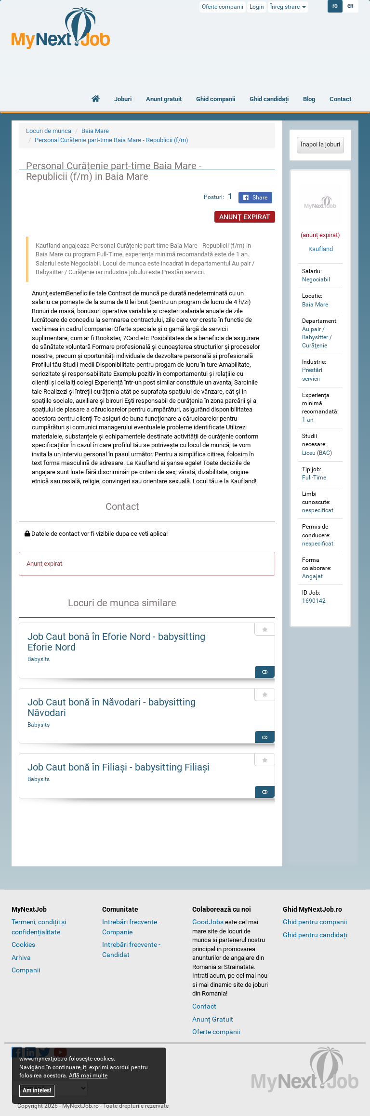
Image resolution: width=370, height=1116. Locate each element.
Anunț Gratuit (212, 1019)
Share (255, 197)
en (350, 6)
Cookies (23, 944)
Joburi (123, 99)
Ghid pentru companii (315, 922)
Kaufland (320, 248)
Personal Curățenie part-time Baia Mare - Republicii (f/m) (111, 140)
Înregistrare (288, 6)
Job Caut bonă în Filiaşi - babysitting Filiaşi (118, 767)
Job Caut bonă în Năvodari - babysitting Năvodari (111, 707)
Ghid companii (215, 99)
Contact (340, 99)
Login (257, 6)
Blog (309, 99)
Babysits (38, 659)
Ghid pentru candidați (315, 935)
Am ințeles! (37, 1090)
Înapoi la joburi (320, 144)
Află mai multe (88, 1075)
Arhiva (21, 957)
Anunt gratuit (164, 99)
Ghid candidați (269, 99)
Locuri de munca (48, 130)
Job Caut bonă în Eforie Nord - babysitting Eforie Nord (116, 642)
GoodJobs (208, 922)
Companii (26, 970)
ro (335, 6)
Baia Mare (95, 130)
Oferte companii (222, 6)
